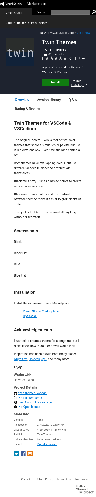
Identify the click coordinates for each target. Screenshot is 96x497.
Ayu (44, 359)
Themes (22, 22)
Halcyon (34, 359)
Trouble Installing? (79, 83)
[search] (70, 12)
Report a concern (47, 444)
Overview (22, 100)
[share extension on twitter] (16, 455)
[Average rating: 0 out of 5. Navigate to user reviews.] (58, 58)
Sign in (41, 12)
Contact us (27, 479)
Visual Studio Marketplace (41, 311)
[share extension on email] (30, 455)
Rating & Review (27, 109)
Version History (49, 100)
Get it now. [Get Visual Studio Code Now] (83, 32)
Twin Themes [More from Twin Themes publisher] (54, 49)
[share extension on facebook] (23, 455)
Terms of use (64, 479)
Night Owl (20, 359)
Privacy (49, 479)
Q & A (73, 100)
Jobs (39, 479)
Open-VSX (30, 316)
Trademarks (81, 479)
